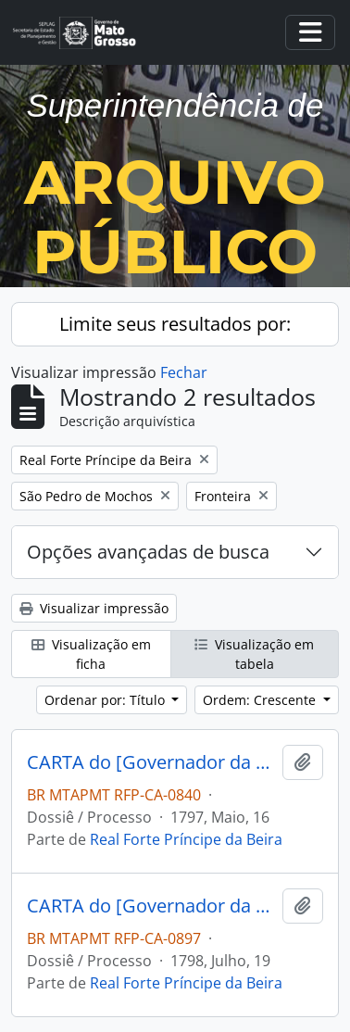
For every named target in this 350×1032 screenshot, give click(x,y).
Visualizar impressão (94, 608)
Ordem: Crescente (261, 700)
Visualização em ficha (91, 654)
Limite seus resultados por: (175, 323)
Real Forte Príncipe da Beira (186, 839)
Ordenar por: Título (106, 700)
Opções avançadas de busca (148, 551)
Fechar (183, 372)
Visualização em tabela (254, 654)
